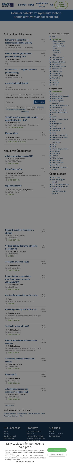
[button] (25, 462)
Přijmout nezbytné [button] (57, 455)
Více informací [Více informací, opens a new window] (16, 459)
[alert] (36, 232)
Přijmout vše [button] (57, 450)
